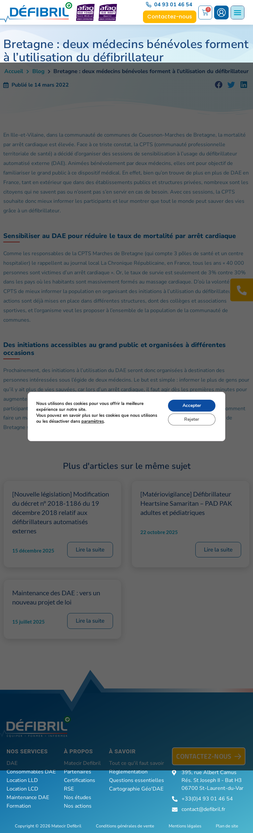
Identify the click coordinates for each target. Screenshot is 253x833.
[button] (218, 85)
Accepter (192, 405)
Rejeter (191, 419)
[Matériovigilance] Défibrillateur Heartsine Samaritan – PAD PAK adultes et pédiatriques (186, 503)
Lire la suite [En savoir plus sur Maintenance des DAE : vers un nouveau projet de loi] (90, 621)
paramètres (92, 421)
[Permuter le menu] (237, 12)
